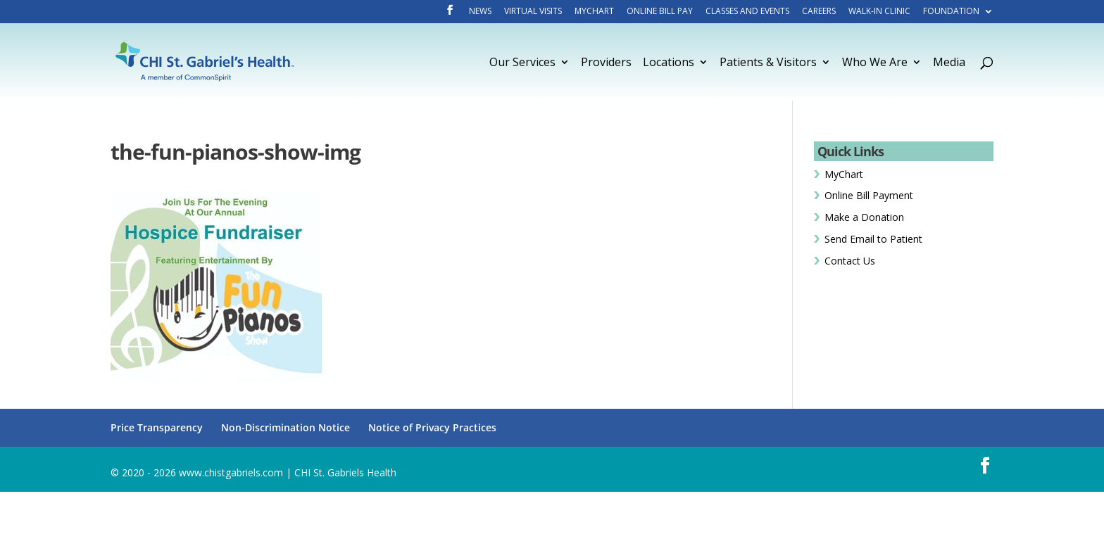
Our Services (522, 63)
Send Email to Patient (873, 239)
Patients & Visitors (768, 63)
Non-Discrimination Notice (285, 427)
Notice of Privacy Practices (432, 427)
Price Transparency (157, 427)
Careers (819, 12)
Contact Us (849, 260)
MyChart (594, 12)
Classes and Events (747, 12)
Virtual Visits (533, 12)
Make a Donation (864, 217)
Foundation (951, 12)
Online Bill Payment (868, 195)
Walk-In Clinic (879, 12)
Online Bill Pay (660, 12)
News (480, 12)
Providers (606, 63)
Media (949, 63)
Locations (668, 63)
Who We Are (875, 63)
